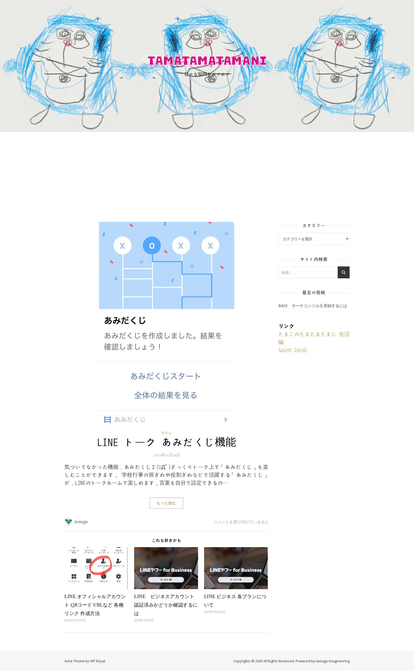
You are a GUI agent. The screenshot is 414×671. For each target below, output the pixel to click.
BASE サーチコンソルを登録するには (312, 305)
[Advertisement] (207, 172)
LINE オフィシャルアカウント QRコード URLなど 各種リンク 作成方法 (95, 604)
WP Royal (97, 661)
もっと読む (166, 503)
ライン (166, 433)
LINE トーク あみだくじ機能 (166, 442)
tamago (81, 521)
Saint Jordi (292, 350)
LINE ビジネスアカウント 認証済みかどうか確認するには (166, 604)
